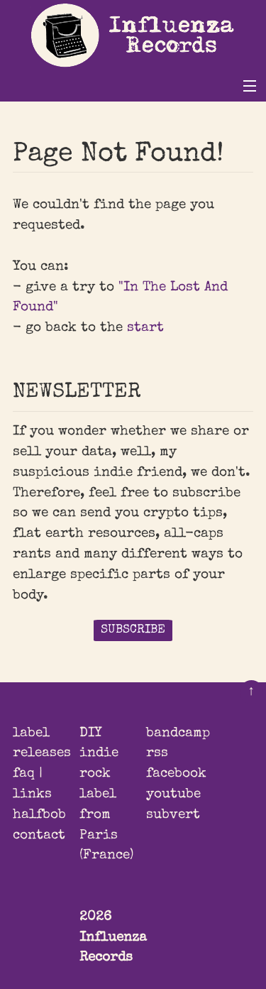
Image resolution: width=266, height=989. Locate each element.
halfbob (39, 815)
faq (24, 774)
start (145, 328)
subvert (173, 815)
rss (157, 753)
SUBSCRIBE (133, 630)
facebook (176, 774)
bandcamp (178, 733)
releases (42, 753)
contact (39, 836)
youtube (173, 794)
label (31, 733)
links (32, 794)
